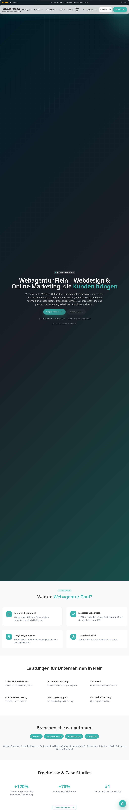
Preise (70, 9)
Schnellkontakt (105, 9)
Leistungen (26, 9)
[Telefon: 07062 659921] (121, 2)
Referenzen (51, 9)
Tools (62, 9)
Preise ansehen (76, 312)
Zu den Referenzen (64, 807)
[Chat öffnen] (122, 803)
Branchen (38, 9)
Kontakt (90, 9)
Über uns (79, 9)
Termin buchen (120, 9)
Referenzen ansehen (59, 324)
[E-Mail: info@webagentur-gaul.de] (125, 2)
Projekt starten (54, 312)
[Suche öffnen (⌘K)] (96, 10)
